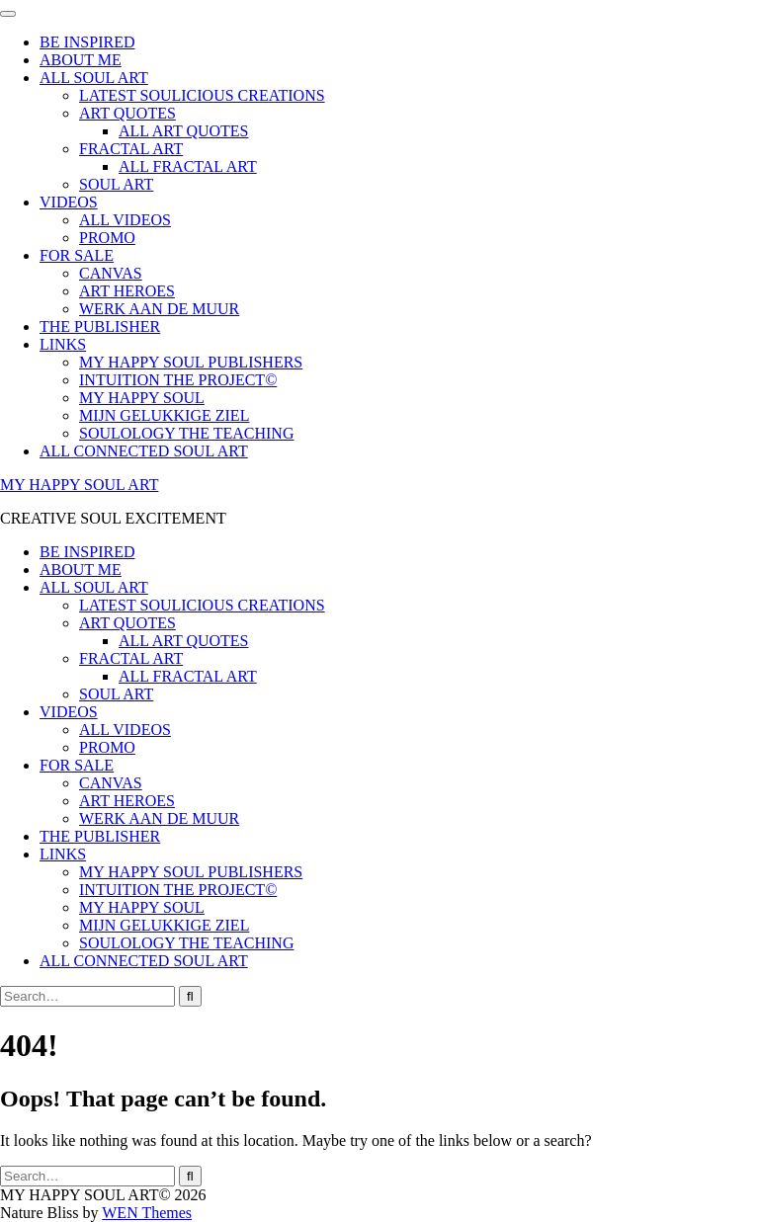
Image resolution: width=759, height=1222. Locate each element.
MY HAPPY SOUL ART (79, 484)
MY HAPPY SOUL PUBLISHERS (190, 362)
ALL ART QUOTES (183, 130)
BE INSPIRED (87, 42)
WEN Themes (147, 1212)
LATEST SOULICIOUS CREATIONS (202, 95)
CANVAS (110, 273)
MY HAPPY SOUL (142, 397)
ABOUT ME (81, 59)
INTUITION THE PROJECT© (178, 379)
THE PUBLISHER (100, 326)
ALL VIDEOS (125, 219)
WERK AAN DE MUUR (159, 308)
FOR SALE (77, 255)
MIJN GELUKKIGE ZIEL (164, 415)
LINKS (63, 344)
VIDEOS (69, 202)
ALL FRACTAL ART (188, 166)
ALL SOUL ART (94, 77)
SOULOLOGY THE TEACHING (186, 433)
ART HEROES (127, 291)
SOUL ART (116, 184)
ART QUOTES (127, 113)
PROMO (107, 237)
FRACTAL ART (131, 148)
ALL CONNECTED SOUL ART (144, 451)
